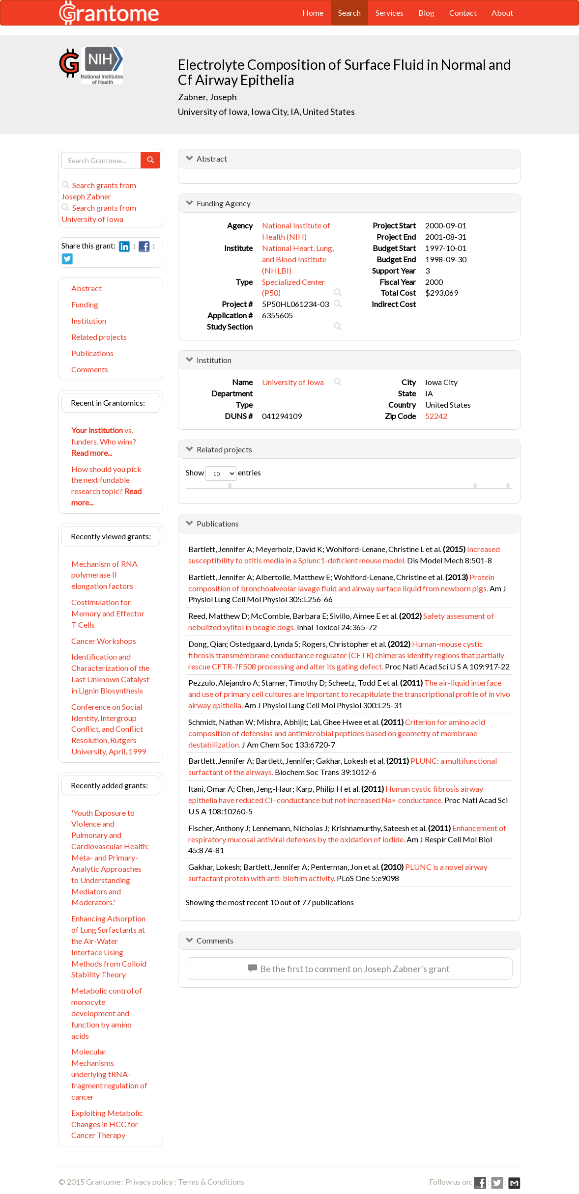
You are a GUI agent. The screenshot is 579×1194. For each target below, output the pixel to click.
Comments (89, 369)
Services (390, 12)
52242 (436, 415)
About (502, 12)
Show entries (223, 473)
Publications (92, 353)
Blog (426, 12)
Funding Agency (224, 203)
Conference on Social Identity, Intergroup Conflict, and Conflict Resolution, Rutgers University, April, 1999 (108, 729)
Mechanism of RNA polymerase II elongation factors (104, 575)
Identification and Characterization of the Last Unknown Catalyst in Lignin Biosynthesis (110, 673)
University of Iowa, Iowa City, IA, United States (266, 111)
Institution (88, 320)
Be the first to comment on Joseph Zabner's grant (349, 968)
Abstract (86, 288)
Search (349, 12)
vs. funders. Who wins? (103, 441)
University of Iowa (293, 382)
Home (312, 12)
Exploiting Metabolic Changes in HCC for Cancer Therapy (107, 1124)
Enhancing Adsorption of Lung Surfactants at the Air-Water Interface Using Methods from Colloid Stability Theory (108, 946)
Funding (84, 304)
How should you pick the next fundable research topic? (106, 485)
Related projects (99, 336)
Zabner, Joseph (208, 96)
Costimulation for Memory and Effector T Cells (108, 613)
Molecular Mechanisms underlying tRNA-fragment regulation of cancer (109, 1074)
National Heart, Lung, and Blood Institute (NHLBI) (298, 259)
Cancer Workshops (103, 640)
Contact (463, 12)
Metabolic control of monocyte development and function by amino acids (106, 1013)
